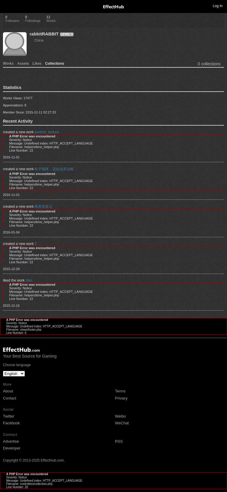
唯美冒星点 (43, 206)
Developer (11, 448)
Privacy (121, 398)
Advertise (11, 441)
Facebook (11, 423)
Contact (9, 398)
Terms (120, 391)
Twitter (8, 416)
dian (29, 280)
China (38, 40)
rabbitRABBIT (44, 33)
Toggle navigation (7, 5)
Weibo (120, 416)
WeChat (122, 423)
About (8, 391)
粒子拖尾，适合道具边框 (54, 169)
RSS (119, 441)
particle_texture (47, 132)
